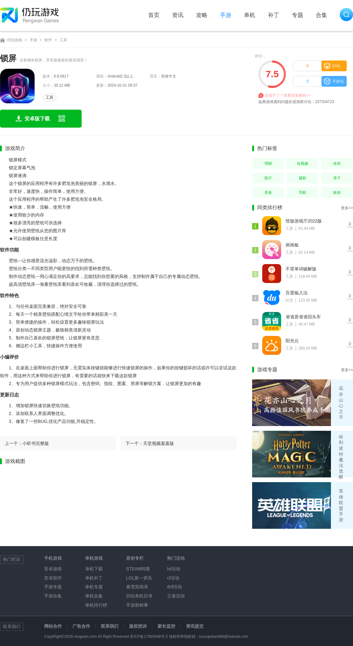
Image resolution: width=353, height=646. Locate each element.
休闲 (337, 163)
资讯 (177, 15)
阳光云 (292, 340)
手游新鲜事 (137, 605)
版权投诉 (138, 626)
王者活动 (176, 595)
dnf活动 (174, 586)
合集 (321, 15)
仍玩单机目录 (139, 595)
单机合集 (94, 595)
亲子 (337, 178)
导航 (302, 192)
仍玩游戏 (14, 40)
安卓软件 (53, 577)
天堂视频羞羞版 (158, 443)
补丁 (273, 15)
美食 (268, 192)
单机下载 (94, 568)
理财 (268, 163)
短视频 (302, 163)
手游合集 (53, 595)
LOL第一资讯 (139, 577)
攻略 (201, 15)
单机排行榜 (96, 605)
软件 (48, 40)
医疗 (268, 178)
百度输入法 (297, 292)
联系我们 (110, 626)
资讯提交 (195, 626)
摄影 (302, 178)
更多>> (347, 208)
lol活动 (173, 568)
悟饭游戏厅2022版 (304, 220)
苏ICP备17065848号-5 (149, 636)
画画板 (292, 244)
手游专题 (53, 586)
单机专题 (94, 586)
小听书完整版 (35, 443)
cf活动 (173, 577)
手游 (225, 15)
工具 (63, 40)
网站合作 (53, 626)
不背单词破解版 (301, 268)
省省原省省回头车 (303, 316)
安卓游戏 (53, 568)
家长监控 (166, 626)
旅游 (337, 192)
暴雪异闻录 (137, 586)
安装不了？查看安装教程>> (288, 95)
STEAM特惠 (138, 568)
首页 (153, 15)
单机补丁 (94, 577)
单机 (249, 15)
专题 (297, 15)
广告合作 (81, 626)
